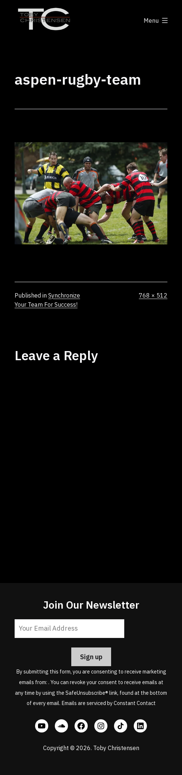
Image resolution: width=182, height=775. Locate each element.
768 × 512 (153, 295)
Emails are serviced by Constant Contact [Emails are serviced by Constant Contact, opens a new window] (108, 703)
